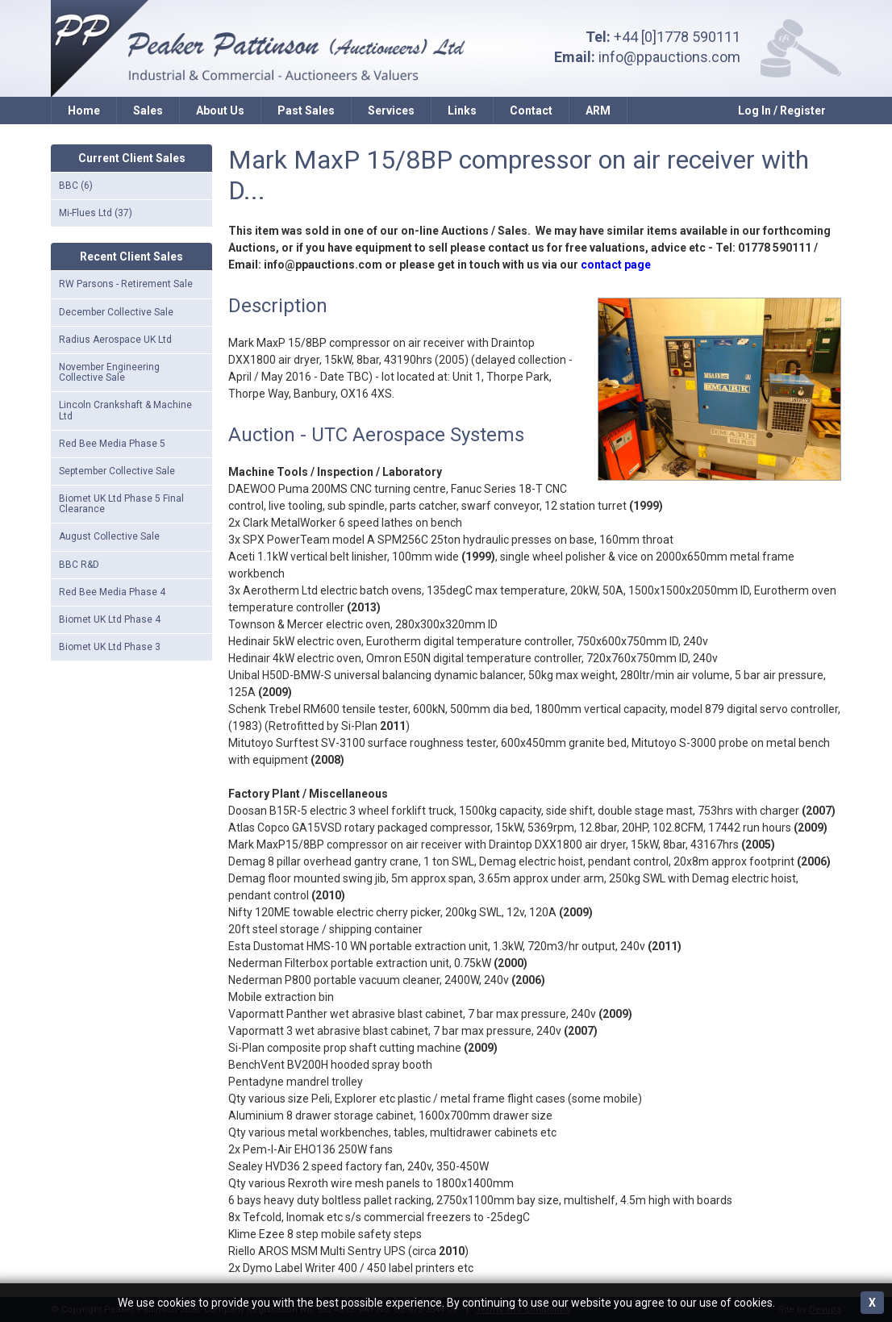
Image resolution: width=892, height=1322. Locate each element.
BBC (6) (76, 185)
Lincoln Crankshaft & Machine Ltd (125, 410)
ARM (598, 110)
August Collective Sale (109, 536)
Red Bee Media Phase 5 (112, 443)
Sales (148, 110)
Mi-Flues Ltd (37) (95, 213)
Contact (531, 110)
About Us (220, 110)
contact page (616, 264)
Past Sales (306, 110)
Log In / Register (782, 110)
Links (462, 110)
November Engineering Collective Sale (109, 372)
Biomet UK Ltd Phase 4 (109, 619)
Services (391, 110)
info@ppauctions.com (669, 56)
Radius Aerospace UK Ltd (115, 339)
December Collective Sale (116, 312)
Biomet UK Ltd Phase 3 (109, 647)
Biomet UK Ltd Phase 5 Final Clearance (121, 504)
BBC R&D (79, 564)
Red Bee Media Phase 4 (112, 592)
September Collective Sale (117, 471)
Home (84, 110)
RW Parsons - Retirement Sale (126, 284)
